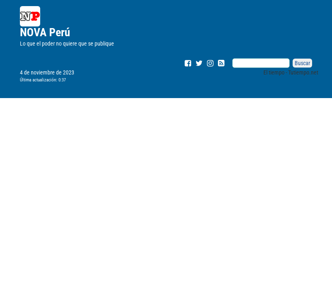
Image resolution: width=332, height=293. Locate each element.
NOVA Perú (45, 32)
